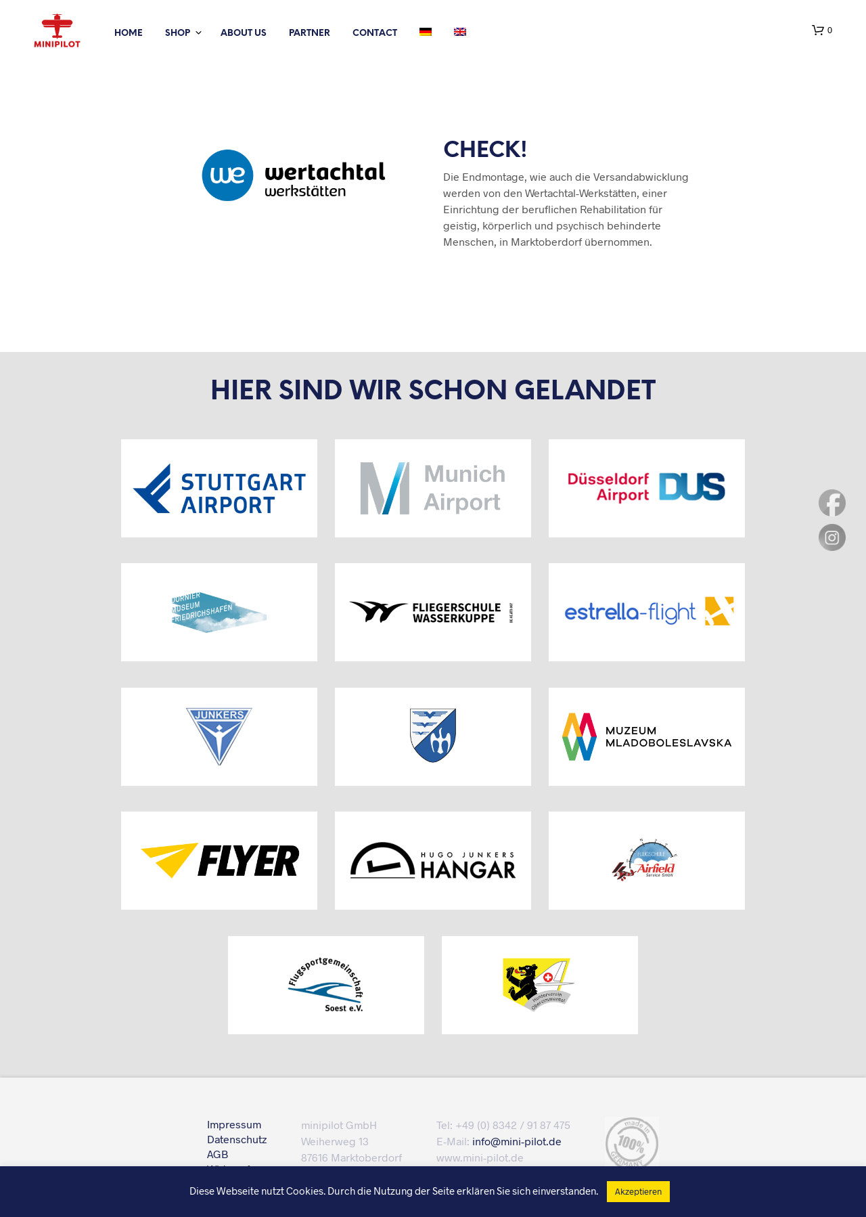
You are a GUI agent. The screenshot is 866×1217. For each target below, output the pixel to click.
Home (128, 33)
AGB (217, 1153)
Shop (177, 33)
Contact (374, 33)
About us (244, 33)
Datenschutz (237, 1138)
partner (309, 33)
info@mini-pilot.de (517, 1140)
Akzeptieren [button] (638, 1191)
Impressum (234, 1124)
